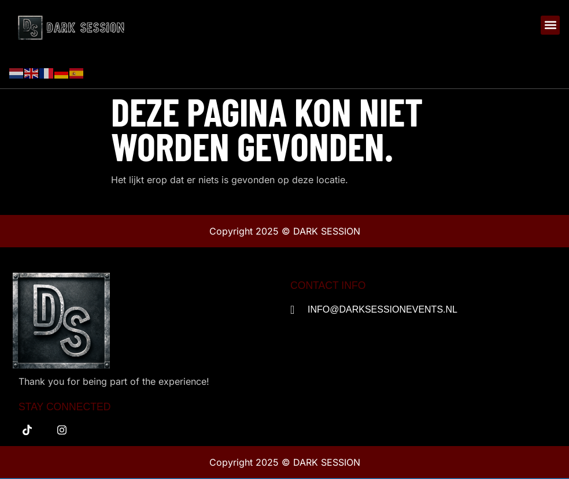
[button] (550, 25)
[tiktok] (27, 430)
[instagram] (62, 430)
